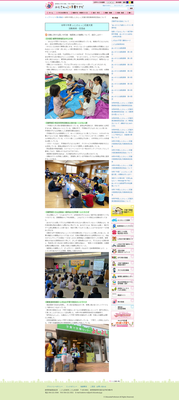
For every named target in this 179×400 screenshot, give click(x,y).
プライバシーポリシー (55, 386)
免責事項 (83, 386)
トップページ (50, 17)
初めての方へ (107, 5)
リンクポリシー (71, 386)
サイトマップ (118, 5)
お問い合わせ (130, 5)
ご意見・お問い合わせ (98, 386)
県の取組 (59, 17)
